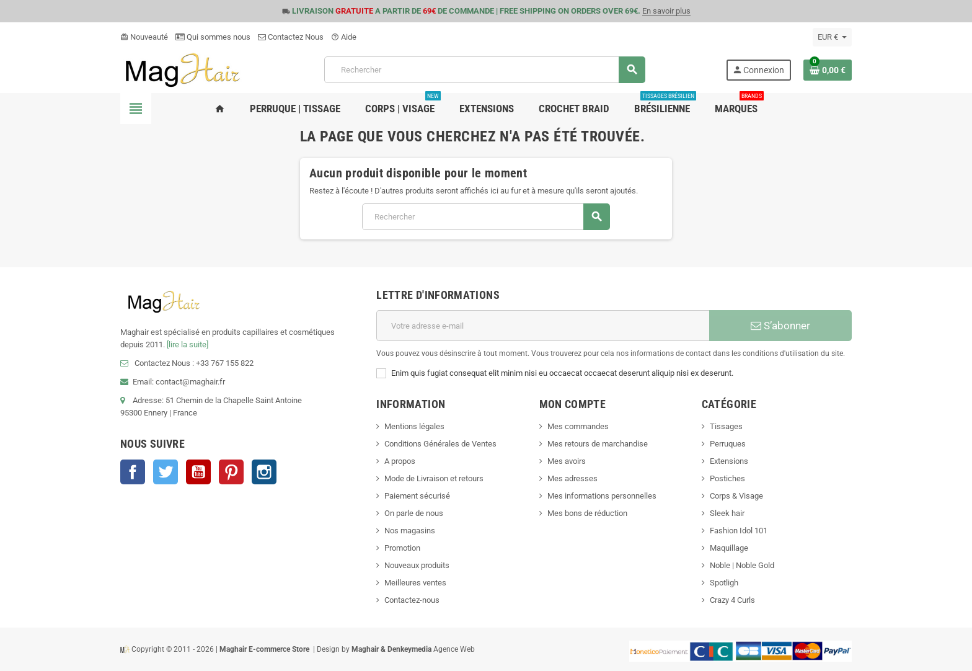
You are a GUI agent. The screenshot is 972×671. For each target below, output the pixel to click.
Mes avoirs (566, 461)
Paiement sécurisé (417, 495)
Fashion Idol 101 (738, 530)
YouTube (198, 472)
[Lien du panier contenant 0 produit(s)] (827, 70)
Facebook (132, 472)
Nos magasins (409, 530)
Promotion (402, 548)
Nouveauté (144, 37)
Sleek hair (727, 513)
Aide (343, 37)
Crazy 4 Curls (732, 600)
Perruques (728, 443)
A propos (399, 461)
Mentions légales (414, 426)
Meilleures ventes (415, 582)
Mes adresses (572, 478)
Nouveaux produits (416, 565)
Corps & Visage (736, 495)
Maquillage (729, 548)
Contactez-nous (412, 600)
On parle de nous (413, 513)
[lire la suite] (187, 344)
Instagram (264, 472)
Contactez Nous (291, 37)
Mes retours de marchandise (597, 443)
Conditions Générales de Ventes (440, 443)
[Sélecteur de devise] (832, 37)
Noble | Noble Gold (742, 565)
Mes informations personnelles (601, 495)
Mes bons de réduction (587, 513)
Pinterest (231, 472)
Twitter (165, 472)
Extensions (729, 461)
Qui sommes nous (212, 37)
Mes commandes (578, 426)
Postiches (727, 478)
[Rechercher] (484, 69)
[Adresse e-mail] (542, 325)
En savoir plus (666, 11)
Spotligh (724, 582)
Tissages (726, 426)
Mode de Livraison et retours (434, 478)
